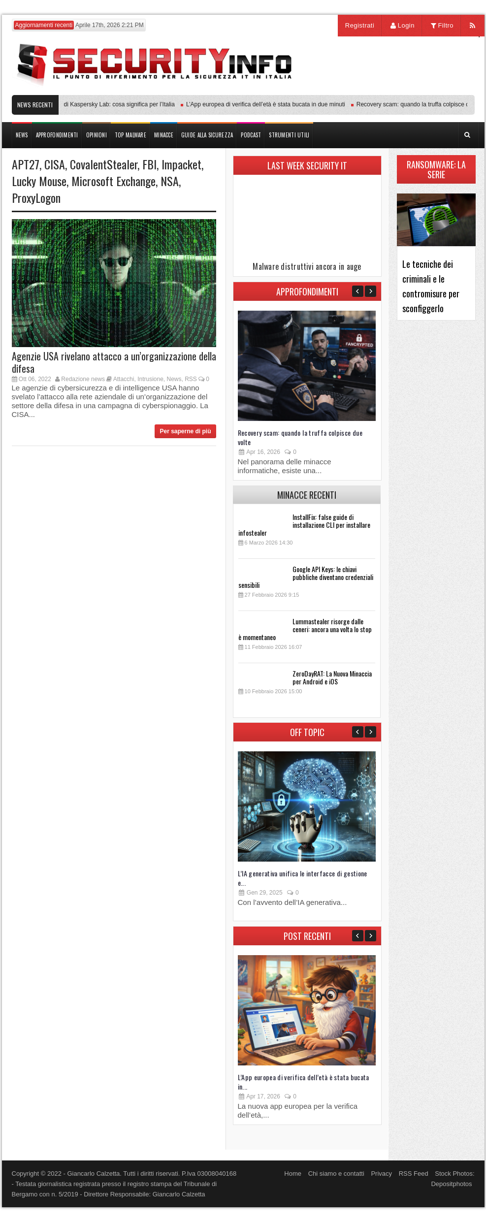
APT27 (25, 164)
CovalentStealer (103, 164)
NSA (170, 181)
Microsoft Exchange (113, 181)
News (174, 379)
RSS (191, 379)
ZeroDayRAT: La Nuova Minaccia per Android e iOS (332, 677)
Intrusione (150, 379)
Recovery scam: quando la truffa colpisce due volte (300, 437)
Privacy (381, 1173)
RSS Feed (413, 1173)
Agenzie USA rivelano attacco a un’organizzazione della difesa (114, 362)
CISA (54, 164)
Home (292, 1173)
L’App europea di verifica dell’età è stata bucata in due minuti (268, 104)
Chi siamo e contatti (336, 1173)
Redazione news (83, 379)
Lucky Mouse (39, 181)
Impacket (181, 164)
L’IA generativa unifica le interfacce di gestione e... (302, 878)
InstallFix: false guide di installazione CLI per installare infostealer (304, 525)
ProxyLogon (36, 197)
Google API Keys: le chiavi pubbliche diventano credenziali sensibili (305, 577)
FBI (149, 164)
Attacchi (123, 379)
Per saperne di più (185, 431)
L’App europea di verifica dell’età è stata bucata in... (303, 1082)
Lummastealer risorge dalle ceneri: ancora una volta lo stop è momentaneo (305, 629)
